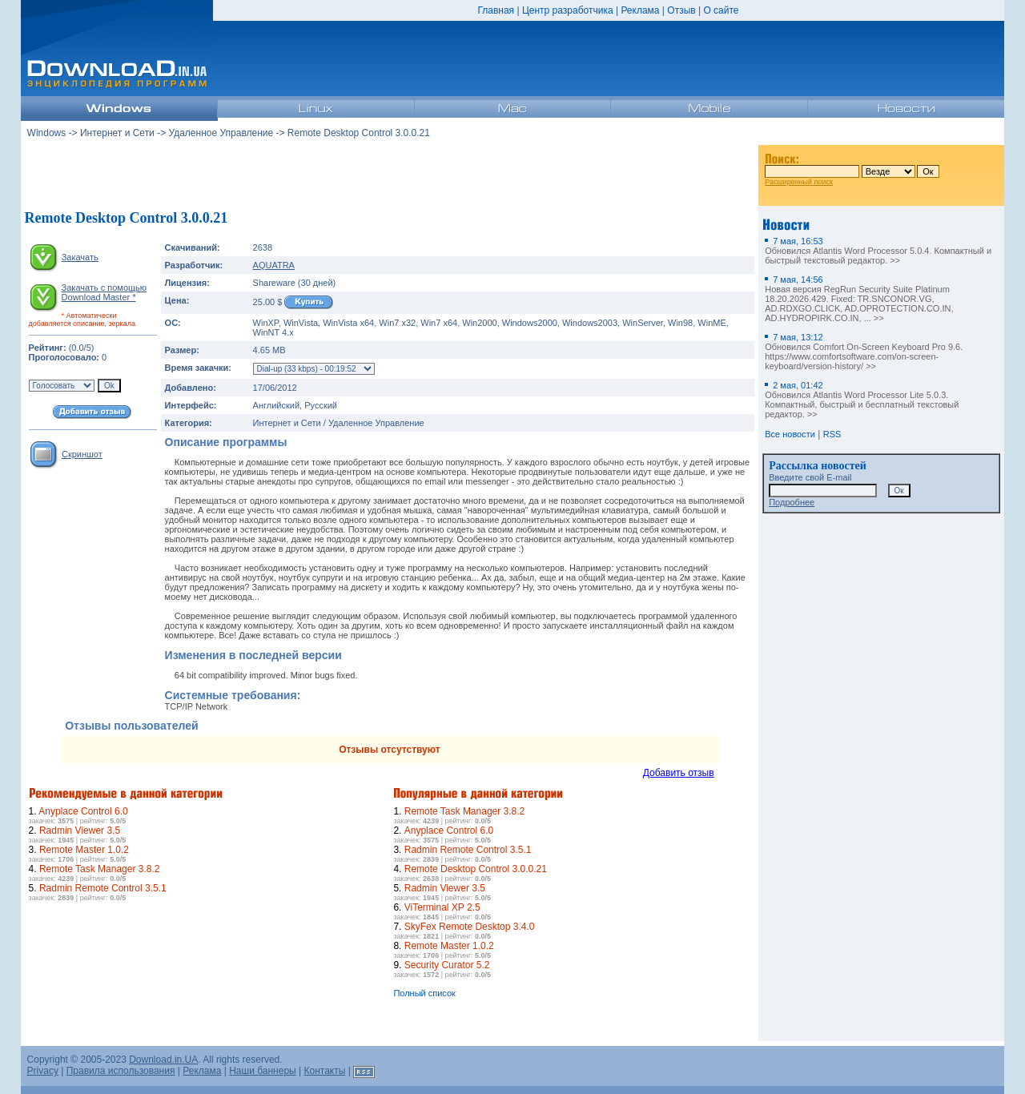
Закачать (80, 257)
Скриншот (82, 454)
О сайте (720, 10)
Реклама (640, 10)
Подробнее (791, 502)
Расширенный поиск (799, 182)
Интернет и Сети (117, 133)
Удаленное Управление (221, 133)
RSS (832, 434)
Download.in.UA (163, 1059)
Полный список (424, 993)
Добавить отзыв (678, 772)
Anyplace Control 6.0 (82, 811)
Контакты (325, 1070)
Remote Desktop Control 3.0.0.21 (475, 869)
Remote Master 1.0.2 (84, 849)
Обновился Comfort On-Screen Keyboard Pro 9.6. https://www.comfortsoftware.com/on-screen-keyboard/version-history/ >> (864, 351)
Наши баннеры (262, 1070)
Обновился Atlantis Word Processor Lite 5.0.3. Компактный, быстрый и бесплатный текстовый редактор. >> (862, 399)
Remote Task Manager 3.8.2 (99, 869)
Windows (46, 133)
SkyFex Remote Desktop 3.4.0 (469, 926)
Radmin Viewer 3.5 (79, 830)
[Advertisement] (389, 175)
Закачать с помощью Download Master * (104, 292)
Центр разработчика (567, 10)
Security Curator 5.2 (447, 965)
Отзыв (681, 10)
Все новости (790, 434)
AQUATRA (274, 265)
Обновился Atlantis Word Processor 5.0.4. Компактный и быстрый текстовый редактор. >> (878, 250)
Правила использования (120, 1070)
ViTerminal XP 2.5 (442, 907)
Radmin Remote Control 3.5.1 (103, 888)
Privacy (42, 1070)
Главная (495, 10)
